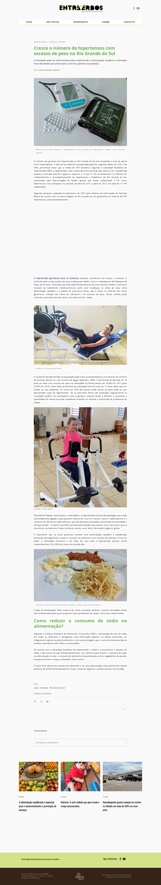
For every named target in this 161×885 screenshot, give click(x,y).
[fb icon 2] (120, 859)
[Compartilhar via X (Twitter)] (41, 701)
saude (36, 688)
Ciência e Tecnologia (42, 693)
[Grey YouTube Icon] (138, 8)
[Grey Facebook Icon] (134, 8)
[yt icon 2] (124, 859)
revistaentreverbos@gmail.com (30, 878)
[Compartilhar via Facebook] (35, 701)
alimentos (44, 688)
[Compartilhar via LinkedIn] (47, 701)
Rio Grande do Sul (57, 688)
